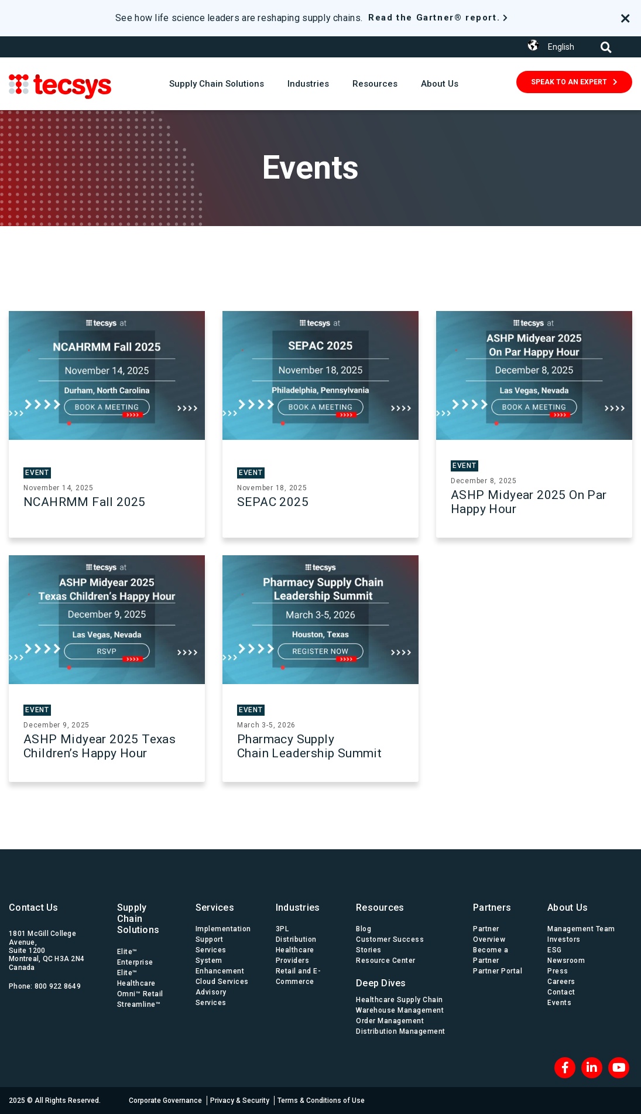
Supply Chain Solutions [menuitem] (138, 918)
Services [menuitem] (215, 907)
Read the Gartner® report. (434, 17)
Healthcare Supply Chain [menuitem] (399, 1000)
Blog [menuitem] (363, 929)
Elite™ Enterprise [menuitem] (135, 957)
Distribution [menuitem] (296, 939)
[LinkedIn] (591, 1067)
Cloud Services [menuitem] (222, 982)
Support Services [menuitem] (211, 944)
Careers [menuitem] (561, 982)
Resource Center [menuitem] (386, 960)
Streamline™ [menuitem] (139, 1004)
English (561, 47)
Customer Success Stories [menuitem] (390, 944)
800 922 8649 (58, 986)
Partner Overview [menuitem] (489, 934)
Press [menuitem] (557, 971)
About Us (439, 83)
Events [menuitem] (559, 1003)
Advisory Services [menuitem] (211, 997)
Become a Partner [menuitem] (490, 955)
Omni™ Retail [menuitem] (140, 994)
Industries (308, 83)
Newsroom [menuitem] (566, 960)
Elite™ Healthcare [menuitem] (136, 978)
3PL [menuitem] (282, 929)
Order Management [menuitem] (390, 1021)
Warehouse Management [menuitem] (400, 1010)
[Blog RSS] (618, 1067)
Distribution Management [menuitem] (400, 1031)
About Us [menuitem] (567, 907)
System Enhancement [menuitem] (220, 965)
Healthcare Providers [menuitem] (295, 955)
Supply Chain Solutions (216, 83)
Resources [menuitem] (380, 907)
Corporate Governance (165, 1100)
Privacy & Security (239, 1100)
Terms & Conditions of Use (321, 1100)
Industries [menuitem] (298, 907)
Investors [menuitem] (564, 939)
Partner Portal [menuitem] (497, 971)
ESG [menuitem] (554, 950)
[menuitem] (403, 980)
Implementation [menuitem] (223, 929)
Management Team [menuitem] (581, 929)
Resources (374, 83)
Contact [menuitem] (561, 992)
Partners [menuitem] (492, 907)
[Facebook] (564, 1067)
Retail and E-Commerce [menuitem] (298, 976)
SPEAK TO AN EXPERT (569, 82)
